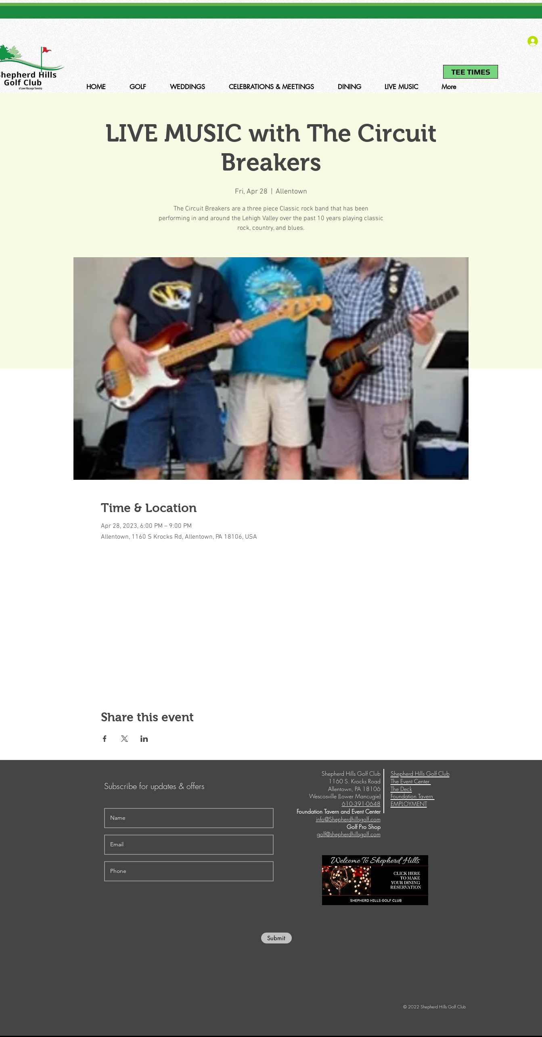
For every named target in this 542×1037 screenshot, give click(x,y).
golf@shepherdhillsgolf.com (349, 834)
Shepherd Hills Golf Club (420, 773)
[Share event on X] (124, 738)
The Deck (401, 789)
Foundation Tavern (413, 796)
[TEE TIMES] (470, 72)
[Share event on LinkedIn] (144, 738)
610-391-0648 (420, 43)
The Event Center (411, 781)
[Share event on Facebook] (105, 738)
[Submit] (276, 938)
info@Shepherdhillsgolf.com (348, 819)
